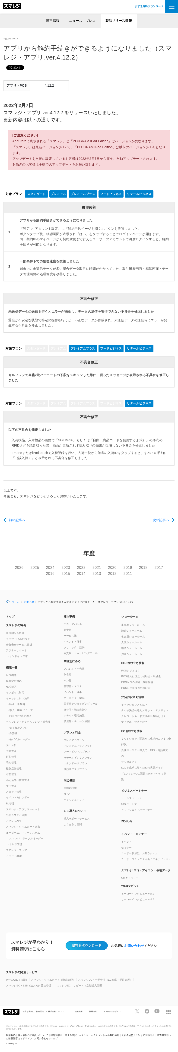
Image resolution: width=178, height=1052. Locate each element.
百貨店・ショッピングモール (81, 653)
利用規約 (11, 1035)
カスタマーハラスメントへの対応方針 (99, 1035)
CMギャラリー (129, 877)
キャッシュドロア (74, 799)
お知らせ (29, 602)
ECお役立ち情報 (131, 731)
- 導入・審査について (20, 710)
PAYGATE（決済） (17, 979)
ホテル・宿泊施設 (74, 715)
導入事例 (69, 616)
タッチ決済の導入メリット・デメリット (144, 710)
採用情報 (93, 1011)
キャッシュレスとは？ (134, 704)
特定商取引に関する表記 (64, 1035)
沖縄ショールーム (131, 654)
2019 (128, 568)
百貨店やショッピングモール (81, 703)
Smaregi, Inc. (13, 1044)
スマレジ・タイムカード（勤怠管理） (53, 979)
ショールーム (129, 616)
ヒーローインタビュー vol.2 (137, 899)
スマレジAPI (13, 820)
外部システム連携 (16, 815)
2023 (65, 568)
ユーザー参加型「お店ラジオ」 (139, 853)
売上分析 (11, 745)
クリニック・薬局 (74, 647)
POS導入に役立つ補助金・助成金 (141, 676)
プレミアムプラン (74, 740)
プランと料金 (72, 732)
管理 (10, 803)
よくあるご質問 (73, 824)
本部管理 (11, 774)
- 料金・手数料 (16, 704)
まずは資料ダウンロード (149, 6)
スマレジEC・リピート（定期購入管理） (81, 985)
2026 (19, 568)
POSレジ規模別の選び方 (135, 688)
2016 (50, 574)
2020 (112, 568)
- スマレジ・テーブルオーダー (25, 838)
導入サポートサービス (77, 818)
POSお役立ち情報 (132, 663)
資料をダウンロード (87, 945)
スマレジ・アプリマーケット (23, 809)
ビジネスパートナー (134, 790)
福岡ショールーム (131, 648)
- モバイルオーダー (19, 739)
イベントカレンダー (18, 797)
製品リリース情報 (118, 20)
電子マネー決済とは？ (134, 722)
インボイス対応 (15, 692)
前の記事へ (17, 520)
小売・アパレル (73, 624)
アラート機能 (14, 855)
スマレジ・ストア (16, 850)
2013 (96, 574)
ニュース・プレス (82, 20)
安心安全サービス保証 (19, 644)
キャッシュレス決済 (18, 698)
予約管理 (11, 762)
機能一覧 (11, 667)
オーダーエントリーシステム (23, 832)
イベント (126, 841)
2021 (96, 568)
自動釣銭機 (70, 788)
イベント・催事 (73, 641)
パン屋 (68, 680)
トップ (10, 616)
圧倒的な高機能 (15, 633)
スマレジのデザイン (112, 1011)
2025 (35, 568)
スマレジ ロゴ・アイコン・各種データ (145, 870)
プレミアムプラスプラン (78, 745)
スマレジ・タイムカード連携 (23, 826)
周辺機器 (69, 780)
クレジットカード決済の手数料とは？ (143, 716)
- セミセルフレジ (18, 727)
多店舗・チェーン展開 (77, 721)
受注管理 (11, 785)
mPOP (68, 793)
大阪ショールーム (131, 642)
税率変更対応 (14, 681)
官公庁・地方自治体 (75, 709)
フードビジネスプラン (77, 751)
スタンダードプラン (75, 763)
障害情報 (52, 20)
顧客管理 (11, 756)
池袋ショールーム (131, 630)
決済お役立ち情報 (132, 697)
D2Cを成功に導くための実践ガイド (142, 767)
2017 (159, 568)
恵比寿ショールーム (133, 625)
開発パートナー (130, 804)
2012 (112, 574)
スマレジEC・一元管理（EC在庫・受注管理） (105, 979)
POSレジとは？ (130, 670)
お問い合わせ (134, 946)
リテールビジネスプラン (78, 757)
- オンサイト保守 (18, 656)
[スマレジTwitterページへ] (137, 1011)
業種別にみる (72, 661)
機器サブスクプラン (75, 769)
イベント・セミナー (134, 834)
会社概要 (79, 1011)
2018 (143, 568)
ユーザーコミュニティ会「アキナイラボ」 (146, 859)
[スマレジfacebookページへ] (147, 1011)
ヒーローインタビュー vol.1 (137, 893)
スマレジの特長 (16, 625)
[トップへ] (12, 6)
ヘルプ (54, 1038)
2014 (81, 574)
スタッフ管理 (14, 791)
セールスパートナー (133, 798)
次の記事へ (161, 520)
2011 (128, 574)
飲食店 (68, 629)
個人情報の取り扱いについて (33, 1035)
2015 (65, 574)
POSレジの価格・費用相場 (137, 682)
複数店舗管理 (14, 768)
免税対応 (11, 686)
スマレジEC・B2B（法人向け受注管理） (30, 985)
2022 (81, 568)
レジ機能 (11, 675)
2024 (50, 568)
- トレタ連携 (15, 844)
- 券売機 (12, 733)
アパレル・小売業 (74, 668)
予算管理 (11, 751)
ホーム (15, 602)
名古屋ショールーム (133, 636)
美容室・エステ (73, 686)
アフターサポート (16, 650)
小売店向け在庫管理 (18, 780)
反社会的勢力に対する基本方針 (138, 1035)
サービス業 (70, 635)
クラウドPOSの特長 (18, 638)
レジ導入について (75, 811)
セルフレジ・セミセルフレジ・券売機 (28, 721)
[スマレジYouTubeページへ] (156, 1011)
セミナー (126, 847)
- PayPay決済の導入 (20, 716)
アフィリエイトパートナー (137, 809)
